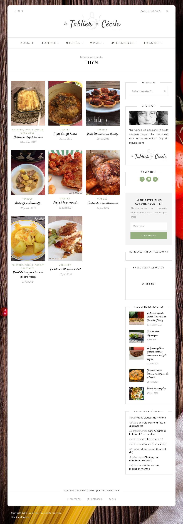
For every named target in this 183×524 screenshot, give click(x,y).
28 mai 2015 (103, 139)
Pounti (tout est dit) (155, 444)
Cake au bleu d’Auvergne (153, 333)
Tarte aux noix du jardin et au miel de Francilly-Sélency (156, 317)
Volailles (65, 265)
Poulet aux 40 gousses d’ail (65, 269)
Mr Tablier (134, 449)
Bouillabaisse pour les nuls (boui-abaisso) (28, 274)
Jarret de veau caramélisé (103, 203)
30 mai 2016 (65, 139)
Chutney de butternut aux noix (143, 459)
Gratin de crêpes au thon (28, 137)
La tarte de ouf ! (153, 439)
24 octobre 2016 (28, 142)
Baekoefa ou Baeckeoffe (28, 203)
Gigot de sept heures (65, 134)
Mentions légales (20, 517)
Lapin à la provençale (65, 203)
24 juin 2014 (103, 208)
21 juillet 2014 (65, 207)
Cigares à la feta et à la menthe (147, 432)
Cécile (132, 422)
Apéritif (102, 129)
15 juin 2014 (28, 281)
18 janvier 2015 (28, 208)
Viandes (65, 129)
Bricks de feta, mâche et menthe (144, 467)
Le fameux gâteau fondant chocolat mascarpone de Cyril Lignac (156, 354)
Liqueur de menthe (155, 417)
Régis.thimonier (138, 430)
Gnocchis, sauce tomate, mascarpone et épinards (157, 374)
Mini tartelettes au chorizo (102, 134)
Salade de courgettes (156, 389)
